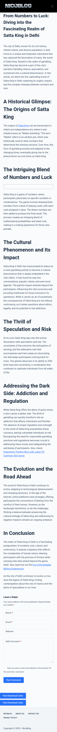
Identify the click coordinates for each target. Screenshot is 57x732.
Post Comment (13, 680)
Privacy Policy (10, 718)
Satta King (23, 125)
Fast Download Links (13, 695)
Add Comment (13, 641)
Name (9, 613)
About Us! (20, 714)
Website (9, 631)
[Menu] (52, 6)
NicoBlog (7, 714)
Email (9, 622)
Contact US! (33, 714)
